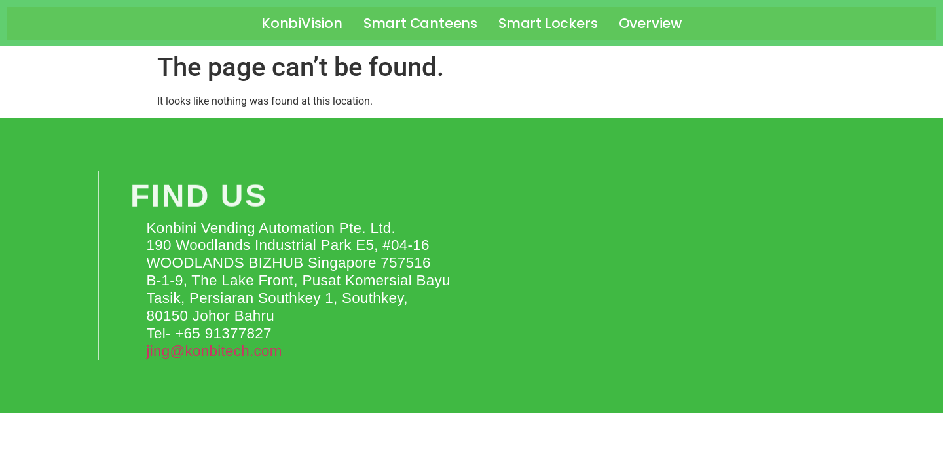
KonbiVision (301, 23)
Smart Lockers (547, 23)
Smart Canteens (420, 23)
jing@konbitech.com (214, 351)
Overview (650, 23)
